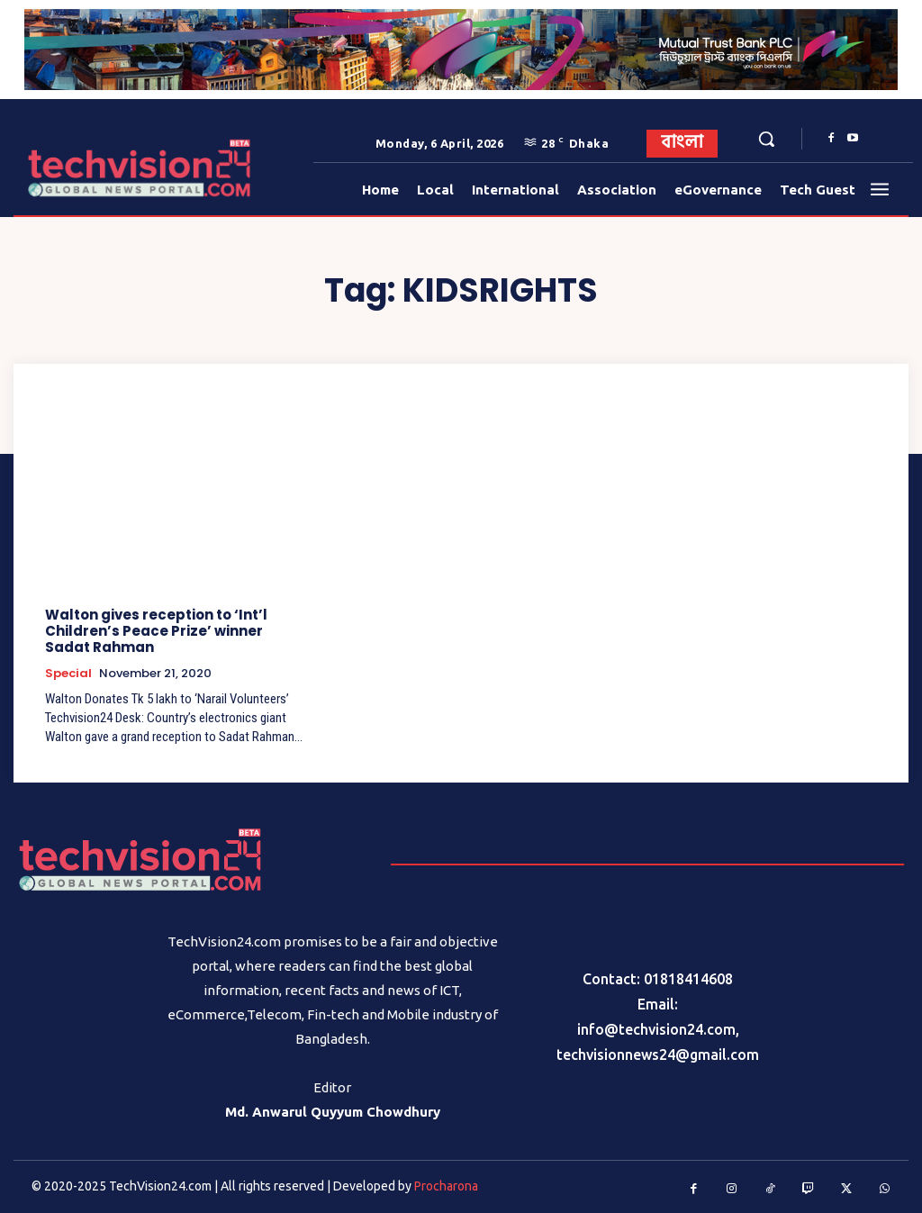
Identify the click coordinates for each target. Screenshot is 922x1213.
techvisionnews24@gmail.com (657, 1054)
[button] (766, 138)
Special (68, 673)
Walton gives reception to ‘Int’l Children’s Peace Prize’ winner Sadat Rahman (177, 630)
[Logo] (70, 168)
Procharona (446, 1186)
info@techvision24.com (656, 1029)
